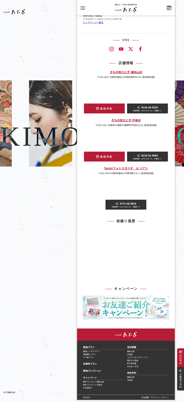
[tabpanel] (126, 309)
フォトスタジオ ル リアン (137, 359)
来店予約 (180, 359)
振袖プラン (89, 349)
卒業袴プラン (90, 366)
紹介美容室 (131, 365)
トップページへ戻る (93, 24)
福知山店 (131, 353)
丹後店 (130, 356)
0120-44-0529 (147, 111)
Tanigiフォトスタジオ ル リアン (126, 170)
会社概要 (131, 349)
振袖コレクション (92, 372)
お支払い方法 (132, 368)
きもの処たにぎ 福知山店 (126, 74)
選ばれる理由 (132, 362)
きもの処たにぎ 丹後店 (126, 122)
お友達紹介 (87, 390)
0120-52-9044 (147, 159)
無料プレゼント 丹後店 (92, 386)
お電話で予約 (180, 380)
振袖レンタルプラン (91, 353)
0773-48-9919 (126, 207)
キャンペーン (90, 379)
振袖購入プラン (89, 356)
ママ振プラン (88, 359)
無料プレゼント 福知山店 (93, 383)
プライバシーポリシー (159, 399)
